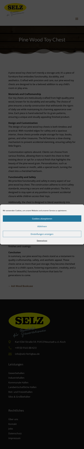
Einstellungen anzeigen (42, 233)
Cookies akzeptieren (42, 218)
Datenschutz (42, 240)
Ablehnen (42, 226)
